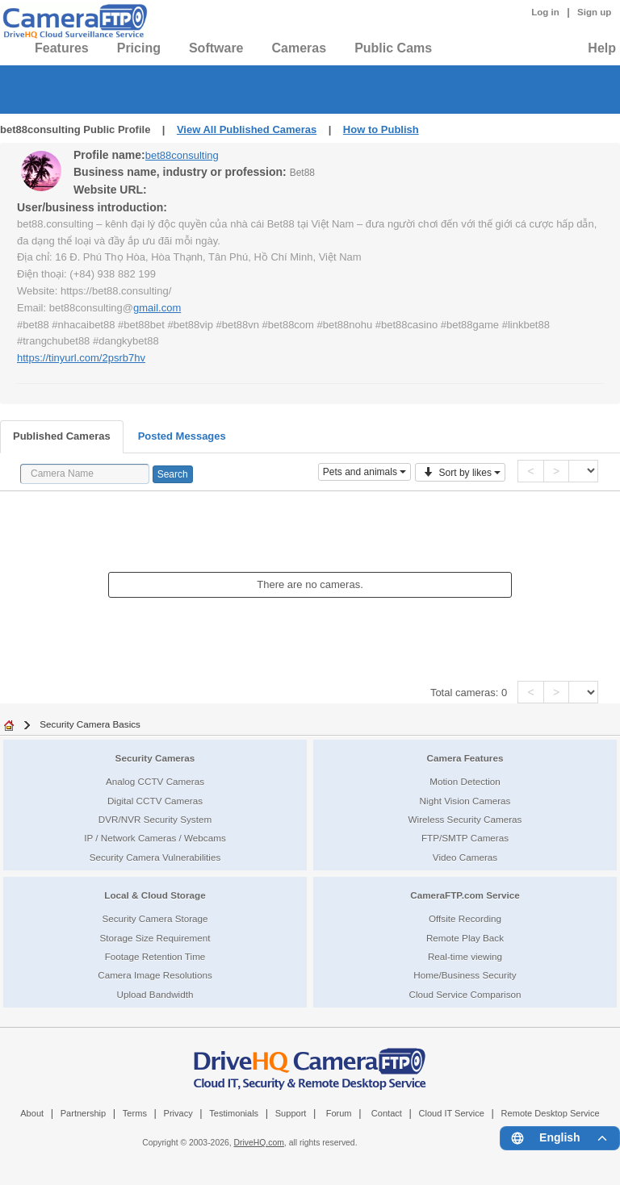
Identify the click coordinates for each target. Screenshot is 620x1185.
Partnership (84, 1113)
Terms (135, 1113)
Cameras (299, 48)
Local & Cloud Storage (154, 895)
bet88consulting (182, 155)
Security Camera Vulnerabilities (155, 857)
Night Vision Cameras (465, 800)
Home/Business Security (464, 975)
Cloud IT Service (451, 1113)
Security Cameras (155, 758)
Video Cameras (465, 857)
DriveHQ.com (259, 1142)
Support (291, 1113)
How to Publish (381, 129)
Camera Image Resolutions (155, 975)
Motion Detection (465, 781)
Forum (339, 1113)
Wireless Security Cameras (465, 819)
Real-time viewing (465, 956)
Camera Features (465, 758)
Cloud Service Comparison (464, 994)
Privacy (178, 1113)
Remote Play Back (465, 938)
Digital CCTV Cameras (155, 800)
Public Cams (393, 48)
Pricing (139, 48)
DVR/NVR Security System (155, 819)
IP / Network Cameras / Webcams (155, 837)
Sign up (594, 12)
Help (602, 48)
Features (62, 48)
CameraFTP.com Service (465, 895)
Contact (386, 1113)
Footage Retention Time (155, 956)
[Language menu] (560, 1138)
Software (216, 48)
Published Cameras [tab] (62, 436)
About (32, 1113)
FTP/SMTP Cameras (465, 837)
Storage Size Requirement (154, 938)
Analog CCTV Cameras (155, 781)
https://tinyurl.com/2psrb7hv (81, 358)
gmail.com (157, 308)
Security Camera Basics (90, 724)
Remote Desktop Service (550, 1113)
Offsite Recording (465, 918)
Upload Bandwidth (155, 994)
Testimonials (233, 1113)
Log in (545, 12)
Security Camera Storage (154, 918)
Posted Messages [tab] (182, 436)
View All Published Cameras (246, 129)
